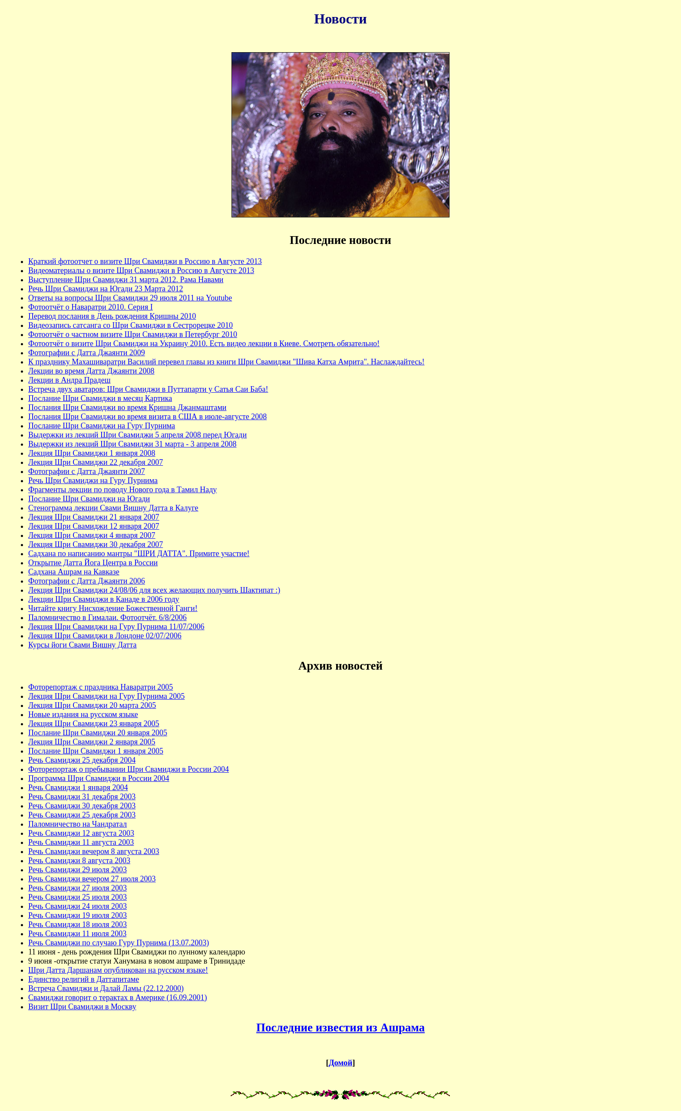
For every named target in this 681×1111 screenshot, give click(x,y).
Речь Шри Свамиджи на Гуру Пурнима (93, 480)
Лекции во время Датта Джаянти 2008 (91, 371)
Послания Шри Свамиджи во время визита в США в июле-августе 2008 (147, 416)
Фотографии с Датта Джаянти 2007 (86, 471)
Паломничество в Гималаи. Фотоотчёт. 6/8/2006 (107, 617)
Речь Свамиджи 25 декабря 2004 (82, 760)
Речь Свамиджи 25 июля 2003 (77, 897)
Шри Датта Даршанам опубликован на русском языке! (118, 970)
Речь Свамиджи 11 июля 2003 (77, 933)
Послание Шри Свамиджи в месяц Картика (100, 398)
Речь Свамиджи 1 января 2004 (78, 787)
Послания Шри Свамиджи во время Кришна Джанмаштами (127, 407)
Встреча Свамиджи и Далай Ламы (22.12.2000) (106, 988)
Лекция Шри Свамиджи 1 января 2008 (91, 453)
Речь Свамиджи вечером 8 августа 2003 (93, 851)
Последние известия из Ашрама (340, 1027)
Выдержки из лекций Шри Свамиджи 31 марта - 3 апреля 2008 (132, 444)
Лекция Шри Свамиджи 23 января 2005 (93, 723)
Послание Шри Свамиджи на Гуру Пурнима (101, 425)
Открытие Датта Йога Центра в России (93, 562)
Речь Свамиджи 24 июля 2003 (77, 906)
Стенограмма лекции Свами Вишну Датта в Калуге (113, 508)
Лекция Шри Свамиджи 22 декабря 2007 (95, 462)
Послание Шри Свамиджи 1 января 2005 (95, 751)
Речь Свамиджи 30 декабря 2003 (82, 805)
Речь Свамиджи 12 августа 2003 (81, 833)
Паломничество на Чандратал (77, 824)
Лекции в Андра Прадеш (69, 380)
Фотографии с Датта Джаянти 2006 (86, 581)
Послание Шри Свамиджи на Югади (89, 498)
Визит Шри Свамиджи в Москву (82, 1006)
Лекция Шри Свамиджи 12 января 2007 (93, 526)
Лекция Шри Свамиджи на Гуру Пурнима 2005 (106, 696)
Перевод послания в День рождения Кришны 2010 (112, 316)
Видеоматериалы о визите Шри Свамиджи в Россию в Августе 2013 (141, 270)
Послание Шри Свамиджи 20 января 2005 (97, 732)
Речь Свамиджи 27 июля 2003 (77, 888)
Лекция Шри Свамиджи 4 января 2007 (91, 535)
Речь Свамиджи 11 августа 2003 (81, 842)
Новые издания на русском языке (83, 714)
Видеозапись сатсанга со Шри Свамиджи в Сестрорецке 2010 (130, 325)
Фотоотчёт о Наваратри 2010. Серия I (90, 307)
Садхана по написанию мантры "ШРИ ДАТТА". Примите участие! (138, 553)
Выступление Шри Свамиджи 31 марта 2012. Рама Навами (126, 279)
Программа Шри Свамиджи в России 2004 (98, 778)
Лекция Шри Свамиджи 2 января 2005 (91, 741)
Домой (340, 1062)
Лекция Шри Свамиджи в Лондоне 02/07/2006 (105, 635)
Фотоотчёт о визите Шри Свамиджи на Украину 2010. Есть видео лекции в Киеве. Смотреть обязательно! (204, 343)
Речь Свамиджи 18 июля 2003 (77, 924)
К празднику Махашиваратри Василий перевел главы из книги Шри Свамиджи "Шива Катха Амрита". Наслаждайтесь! (226, 361)
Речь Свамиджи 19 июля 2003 (77, 915)
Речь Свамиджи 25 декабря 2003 (82, 815)
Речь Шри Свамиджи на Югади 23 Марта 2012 (105, 288)
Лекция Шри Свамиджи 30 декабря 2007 (95, 544)
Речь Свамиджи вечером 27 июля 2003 (92, 878)
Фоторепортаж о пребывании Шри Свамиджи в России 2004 (128, 769)
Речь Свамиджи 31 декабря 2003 (82, 796)
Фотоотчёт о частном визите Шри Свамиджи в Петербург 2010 (132, 334)
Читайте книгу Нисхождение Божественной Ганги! (113, 608)
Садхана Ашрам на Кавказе (73, 571)
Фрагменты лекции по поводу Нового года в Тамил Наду (122, 489)
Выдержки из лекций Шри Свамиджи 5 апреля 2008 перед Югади (137, 434)
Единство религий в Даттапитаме (83, 979)
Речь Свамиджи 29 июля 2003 (77, 869)
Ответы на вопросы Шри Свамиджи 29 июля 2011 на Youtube (130, 298)
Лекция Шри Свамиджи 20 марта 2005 (92, 705)
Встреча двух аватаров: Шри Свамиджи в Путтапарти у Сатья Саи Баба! (148, 389)
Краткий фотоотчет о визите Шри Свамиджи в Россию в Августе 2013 (145, 261)
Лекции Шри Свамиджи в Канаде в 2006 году (103, 599)
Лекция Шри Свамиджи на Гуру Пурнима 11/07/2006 (116, 626)
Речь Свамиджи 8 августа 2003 (79, 860)
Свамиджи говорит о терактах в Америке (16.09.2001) (117, 997)
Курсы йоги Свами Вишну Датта (82, 645)
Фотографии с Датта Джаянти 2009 (86, 352)
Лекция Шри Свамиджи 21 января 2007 (93, 517)
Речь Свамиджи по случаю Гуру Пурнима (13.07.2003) (118, 942)
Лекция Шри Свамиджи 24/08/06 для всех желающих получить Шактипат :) (154, 590)
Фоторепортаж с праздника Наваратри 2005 (100, 687)
